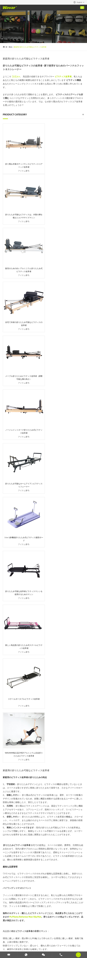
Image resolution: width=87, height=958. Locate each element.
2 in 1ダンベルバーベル (38, 882)
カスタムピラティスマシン (14, 941)
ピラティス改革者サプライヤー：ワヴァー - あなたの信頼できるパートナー (67, 881)
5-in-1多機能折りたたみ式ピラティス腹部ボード (64, 316)
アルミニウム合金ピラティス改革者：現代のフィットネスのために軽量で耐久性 (17, 881)
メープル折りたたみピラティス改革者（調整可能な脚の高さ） (22, 265)
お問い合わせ (8, 909)
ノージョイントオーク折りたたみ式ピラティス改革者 (64, 265)
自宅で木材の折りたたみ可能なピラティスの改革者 (64, 214)
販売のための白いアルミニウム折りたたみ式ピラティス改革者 (22, 214)
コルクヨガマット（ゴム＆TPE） (66, 875)
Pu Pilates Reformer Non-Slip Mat (25, 581)
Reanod (6, 927)
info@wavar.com (47, 780)
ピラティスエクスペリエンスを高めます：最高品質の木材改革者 (17, 875)
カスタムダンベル (65, 944)
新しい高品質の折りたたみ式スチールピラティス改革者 (64, 367)
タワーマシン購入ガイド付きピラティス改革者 (17, 870)
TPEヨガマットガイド (63, 870)
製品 (10, 47)
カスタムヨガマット (39, 947)
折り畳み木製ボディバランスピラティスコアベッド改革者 (22, 162)
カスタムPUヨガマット (38, 875)
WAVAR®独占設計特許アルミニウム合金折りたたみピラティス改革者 (65, 418)
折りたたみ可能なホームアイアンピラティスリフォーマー (22, 316)
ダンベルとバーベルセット (45, 944)
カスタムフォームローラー (21, 944)
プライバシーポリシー (19, 927)
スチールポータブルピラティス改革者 (22, 417)
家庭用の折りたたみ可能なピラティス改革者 (30, 47)
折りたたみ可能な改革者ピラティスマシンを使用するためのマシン (22, 367)
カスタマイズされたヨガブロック (41, 941)
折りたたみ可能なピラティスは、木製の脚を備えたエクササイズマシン (64, 162)
